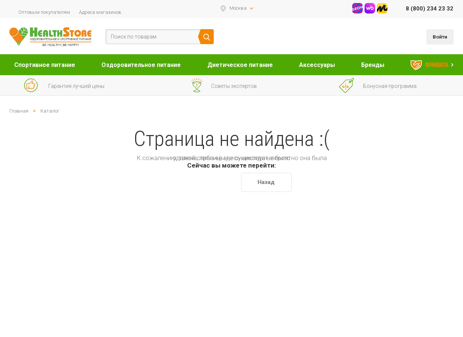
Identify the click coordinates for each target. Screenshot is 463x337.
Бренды (372, 64)
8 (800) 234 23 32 (429, 8)
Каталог (50, 111)
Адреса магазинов (100, 12)
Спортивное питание (44, 64)
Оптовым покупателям (44, 12)
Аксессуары (317, 64)
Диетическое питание (240, 64)
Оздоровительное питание (141, 64)
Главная (18, 111)
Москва (238, 8)
